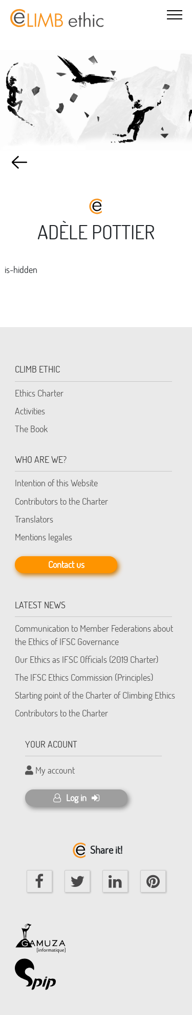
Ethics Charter (39, 393)
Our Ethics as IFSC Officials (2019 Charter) (86, 659)
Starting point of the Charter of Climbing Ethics (95, 695)
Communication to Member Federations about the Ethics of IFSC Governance (94, 634)
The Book (31, 429)
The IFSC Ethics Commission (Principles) (84, 677)
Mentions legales (43, 537)
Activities (30, 411)
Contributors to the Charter (61, 501)
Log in (76, 797)
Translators (34, 519)
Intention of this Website (56, 483)
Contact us (66, 564)
